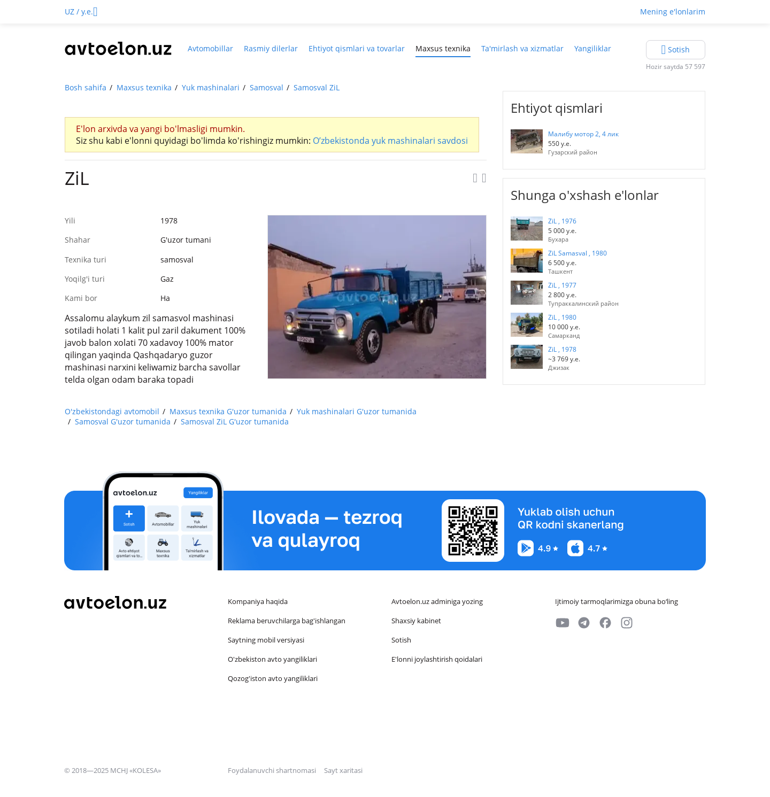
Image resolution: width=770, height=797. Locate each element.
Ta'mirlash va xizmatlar (522, 48)
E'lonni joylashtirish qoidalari (436, 659)
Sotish (401, 640)
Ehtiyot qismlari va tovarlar (357, 48)
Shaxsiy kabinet (416, 620)
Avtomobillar (210, 48)
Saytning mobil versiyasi (266, 640)
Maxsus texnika (443, 48)
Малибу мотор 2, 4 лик (583, 133)
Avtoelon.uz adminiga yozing (437, 601)
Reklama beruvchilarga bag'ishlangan (286, 620)
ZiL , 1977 (562, 285)
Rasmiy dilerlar (271, 48)
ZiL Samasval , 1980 (577, 253)
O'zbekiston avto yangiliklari (272, 659)
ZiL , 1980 (562, 317)
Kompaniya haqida (258, 601)
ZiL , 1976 (562, 221)
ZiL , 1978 (562, 349)
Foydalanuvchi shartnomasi (273, 770)
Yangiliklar (592, 48)
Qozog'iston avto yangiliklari (273, 678)
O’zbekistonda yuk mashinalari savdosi (390, 140)
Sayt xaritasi (343, 770)
